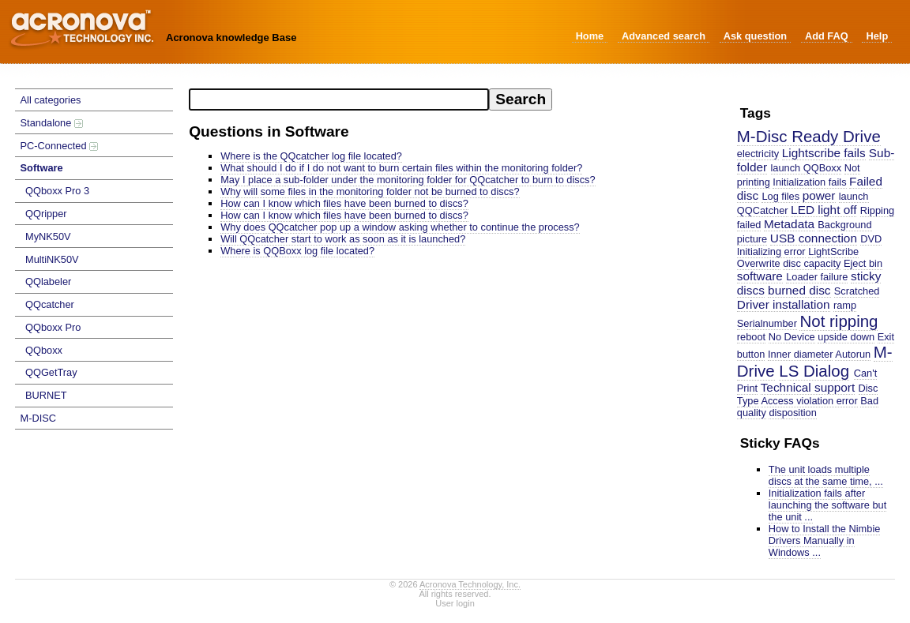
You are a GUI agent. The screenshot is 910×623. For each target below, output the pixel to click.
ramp (844, 305)
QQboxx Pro (53, 327)
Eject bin (863, 263)
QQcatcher (49, 304)
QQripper (46, 214)
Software (42, 168)
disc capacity (811, 263)
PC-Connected (60, 146)
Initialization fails (809, 182)
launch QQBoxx (806, 168)
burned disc (799, 290)
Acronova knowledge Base (231, 37)
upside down (846, 337)
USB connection (813, 238)
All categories (51, 100)
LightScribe (833, 251)
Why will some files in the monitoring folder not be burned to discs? (369, 191)
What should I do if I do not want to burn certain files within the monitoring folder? (401, 168)
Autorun (853, 354)
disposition (792, 412)
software (760, 276)
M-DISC (39, 418)
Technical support (808, 387)
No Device (792, 337)
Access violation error (809, 401)
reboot (751, 337)
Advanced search (663, 36)
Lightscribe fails (824, 153)
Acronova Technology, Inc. (470, 584)
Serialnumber (767, 323)
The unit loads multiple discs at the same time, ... (826, 475)
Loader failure (817, 277)
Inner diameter (800, 354)
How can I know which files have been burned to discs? (344, 203)
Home (590, 36)
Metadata (789, 224)
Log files (780, 196)
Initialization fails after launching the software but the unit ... (827, 505)
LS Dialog (814, 371)
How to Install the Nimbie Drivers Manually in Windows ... (825, 540)
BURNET (46, 395)
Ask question (755, 36)
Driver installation (783, 304)
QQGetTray (51, 372)
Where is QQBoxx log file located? (297, 251)
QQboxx (43, 350)
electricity (758, 154)
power (819, 195)
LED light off (823, 209)
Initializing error (771, 251)
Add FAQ (826, 36)
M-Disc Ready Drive (809, 136)
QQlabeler (48, 281)
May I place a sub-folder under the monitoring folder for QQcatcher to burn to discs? (407, 180)
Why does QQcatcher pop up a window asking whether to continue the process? (400, 227)
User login (455, 603)
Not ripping (838, 321)
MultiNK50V (52, 259)
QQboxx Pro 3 (57, 191)
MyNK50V (48, 236)
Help (877, 36)
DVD (871, 239)
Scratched (857, 291)
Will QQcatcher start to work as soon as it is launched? (342, 239)
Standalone (52, 123)
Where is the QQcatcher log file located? (311, 156)
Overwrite (758, 263)
